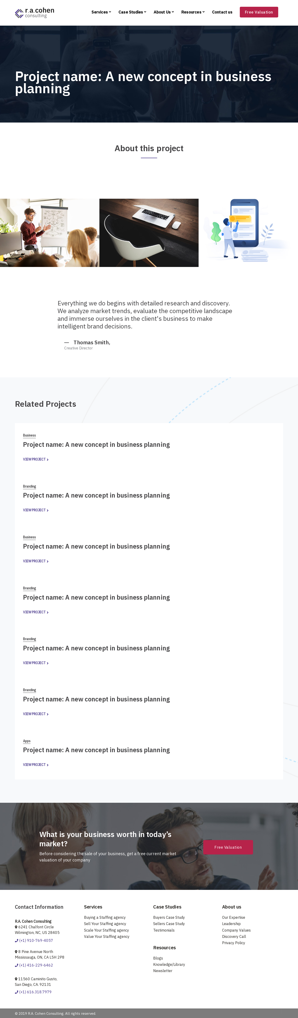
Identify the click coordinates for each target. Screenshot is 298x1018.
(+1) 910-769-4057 (34, 940)
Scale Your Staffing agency (106, 930)
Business (29, 435)
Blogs (158, 958)
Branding (29, 486)
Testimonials (164, 930)
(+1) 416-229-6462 (34, 965)
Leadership (231, 923)
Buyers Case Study (169, 917)
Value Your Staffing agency (106, 936)
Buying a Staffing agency (105, 917)
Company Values (236, 930)
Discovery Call (234, 936)
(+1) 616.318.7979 (33, 992)
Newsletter (162, 970)
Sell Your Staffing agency (105, 923)
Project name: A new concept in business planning (96, 444)
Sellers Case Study (169, 923)
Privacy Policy (233, 942)
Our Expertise (233, 917)
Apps (26, 741)
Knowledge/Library (169, 964)
